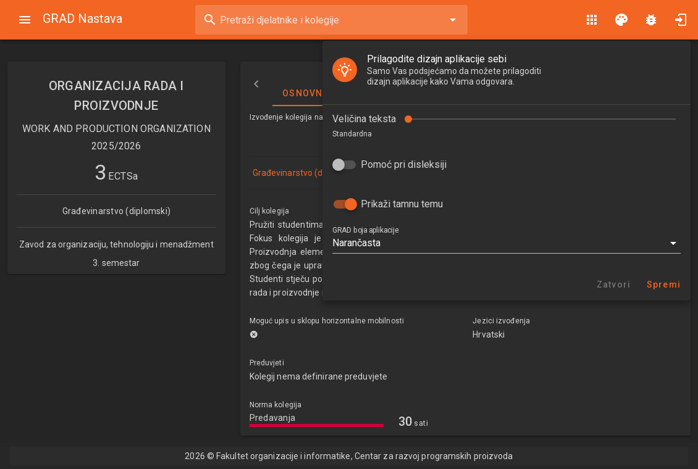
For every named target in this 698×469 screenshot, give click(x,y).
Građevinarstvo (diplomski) (306, 173)
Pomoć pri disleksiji (404, 164)
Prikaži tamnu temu (402, 204)
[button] (506, 243)
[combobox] (331, 20)
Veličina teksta (364, 119)
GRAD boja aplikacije (365, 230)
